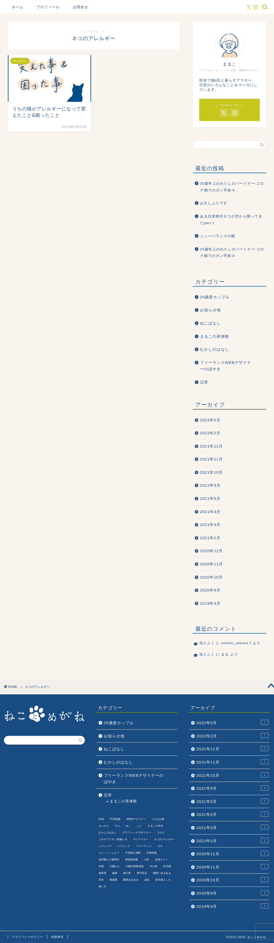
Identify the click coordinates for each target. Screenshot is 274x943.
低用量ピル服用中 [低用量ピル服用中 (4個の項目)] (109, 859)
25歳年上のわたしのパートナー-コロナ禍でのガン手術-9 (232, 187)
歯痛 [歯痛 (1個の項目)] (114, 873)
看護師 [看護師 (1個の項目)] (113, 879)
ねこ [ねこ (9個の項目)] (128, 825)
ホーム (17, 7)
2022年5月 (210, 420)
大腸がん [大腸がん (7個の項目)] (114, 866)
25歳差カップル (215, 297)
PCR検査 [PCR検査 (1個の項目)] (115, 819)
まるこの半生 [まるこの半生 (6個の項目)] (155, 825)
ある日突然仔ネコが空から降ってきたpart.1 (231, 219)
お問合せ (80, 7)
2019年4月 (210, 603)
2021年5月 (210, 498)
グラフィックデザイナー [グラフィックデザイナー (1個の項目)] (136, 832)
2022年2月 (210, 433)
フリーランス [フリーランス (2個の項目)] (144, 846)
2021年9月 (210, 485)
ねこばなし (210, 323)
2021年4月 (210, 511)
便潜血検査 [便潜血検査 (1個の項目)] (131, 859)
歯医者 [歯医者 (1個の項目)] (102, 873)
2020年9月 (210, 590)
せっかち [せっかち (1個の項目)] (104, 825)
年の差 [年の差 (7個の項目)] (153, 866)
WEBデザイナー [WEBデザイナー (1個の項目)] (136, 819)
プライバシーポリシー (27, 936)
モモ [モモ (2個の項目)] (160, 846)
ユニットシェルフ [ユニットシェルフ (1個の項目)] (109, 852)
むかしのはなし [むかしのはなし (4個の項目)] (108, 832)
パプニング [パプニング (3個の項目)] (123, 846)
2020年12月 (211, 551)
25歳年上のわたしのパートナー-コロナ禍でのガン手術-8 (232, 252)
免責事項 (57, 936)
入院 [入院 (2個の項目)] (146, 859)
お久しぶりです (213, 203)
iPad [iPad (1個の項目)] (101, 819)
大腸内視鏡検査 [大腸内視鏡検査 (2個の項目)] (135, 866)
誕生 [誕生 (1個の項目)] (147, 879)
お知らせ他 (210, 310)
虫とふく (207, 643)
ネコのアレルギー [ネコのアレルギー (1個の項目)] (164, 839)
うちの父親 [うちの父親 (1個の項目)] (157, 819)
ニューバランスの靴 (217, 236)
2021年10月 (211, 472)
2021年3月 (210, 524)
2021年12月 (211, 446)
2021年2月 (210, 538)
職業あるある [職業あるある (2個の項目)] (131, 879)
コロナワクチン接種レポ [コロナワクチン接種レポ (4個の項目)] (113, 839)
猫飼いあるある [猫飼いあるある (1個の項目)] (162, 873)
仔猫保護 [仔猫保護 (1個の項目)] (151, 852)
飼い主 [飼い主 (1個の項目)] (102, 886)
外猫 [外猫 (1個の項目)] (101, 866)
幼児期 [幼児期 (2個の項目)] (167, 866)
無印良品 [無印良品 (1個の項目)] (142, 873)
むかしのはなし (214, 349)
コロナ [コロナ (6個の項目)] (161, 832)
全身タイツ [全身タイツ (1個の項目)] (161, 859)
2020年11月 (211, 564)
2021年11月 (211, 459)
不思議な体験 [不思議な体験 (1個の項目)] (133, 852)
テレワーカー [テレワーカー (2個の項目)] (140, 839)
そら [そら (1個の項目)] (117, 825)
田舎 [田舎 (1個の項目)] (101, 879)
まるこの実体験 (214, 336)
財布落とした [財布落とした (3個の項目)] (163, 879)
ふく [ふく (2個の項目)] (139, 825)
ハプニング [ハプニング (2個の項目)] (105, 846)
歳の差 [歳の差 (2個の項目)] (127, 873)
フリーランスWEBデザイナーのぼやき (225, 365)
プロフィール (48, 7)
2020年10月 (211, 577)
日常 (204, 382)
